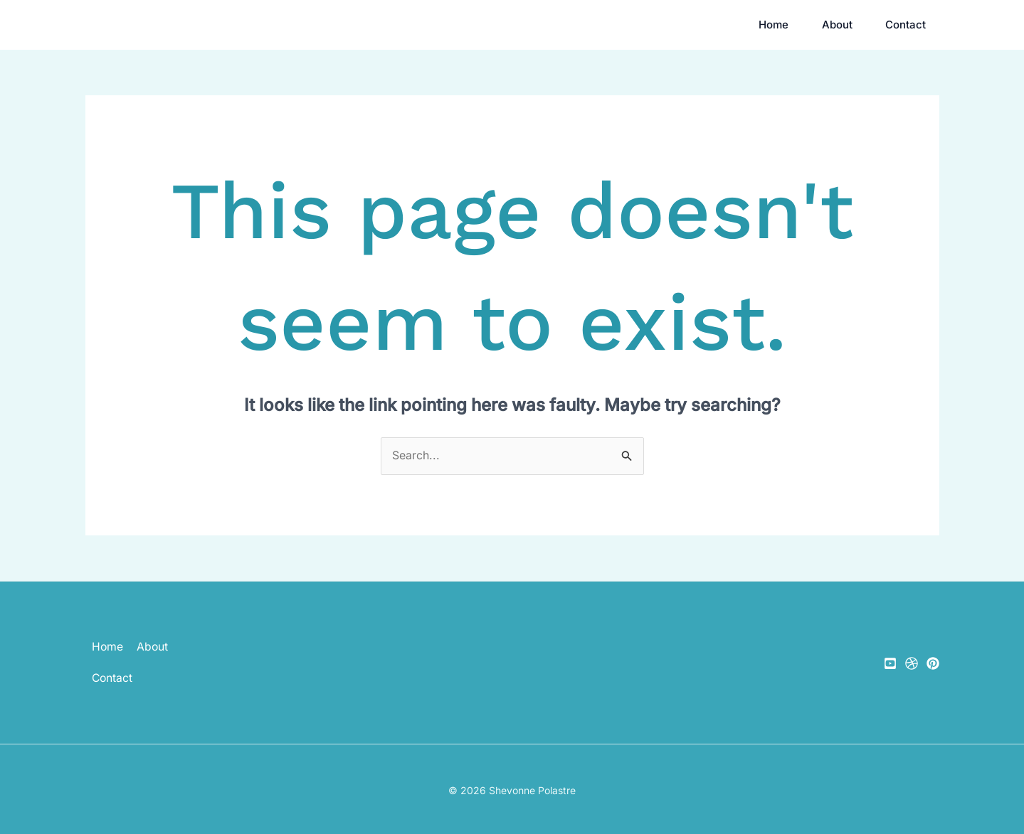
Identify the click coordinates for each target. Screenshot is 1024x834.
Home (750, 24)
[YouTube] (890, 664)
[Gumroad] (911, 664)
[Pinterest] (933, 664)
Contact (908, 24)
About (826, 24)
